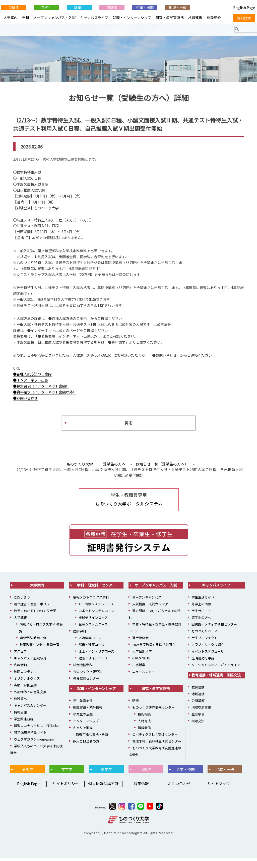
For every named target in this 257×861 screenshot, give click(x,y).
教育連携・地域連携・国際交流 (216, 677)
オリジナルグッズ (27, 681)
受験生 (14, 7)
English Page (28, 786)
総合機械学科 (83, 667)
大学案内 (11, 17)
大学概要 (20, 620)
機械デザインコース (93, 620)
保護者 (112, 7)
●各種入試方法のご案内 (32, 375)
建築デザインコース (93, 661)
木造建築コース (90, 640)
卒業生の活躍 (83, 717)
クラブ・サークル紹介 (207, 647)
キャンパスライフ (94, 17)
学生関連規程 (23, 722)
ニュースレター (143, 674)
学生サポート (201, 613)
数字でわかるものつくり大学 (35, 613)
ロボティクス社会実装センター (155, 737)
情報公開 (20, 715)
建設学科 (79, 634)
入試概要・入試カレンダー (151, 607)
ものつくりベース (204, 634)
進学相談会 (140, 640)
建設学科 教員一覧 (33, 640)
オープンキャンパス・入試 (55, 17)
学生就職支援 (83, 703)
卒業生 (79, 7)
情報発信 (144, 730)
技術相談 (144, 717)
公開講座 (198, 703)
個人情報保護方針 (103, 786)
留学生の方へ (201, 620)
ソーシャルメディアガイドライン (215, 667)
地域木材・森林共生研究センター (156, 744)
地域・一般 (177, 7)
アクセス (20, 654)
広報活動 (20, 667)
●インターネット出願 (30, 381)
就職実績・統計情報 (87, 710)
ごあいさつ (22, 600)
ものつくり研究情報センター (153, 710)
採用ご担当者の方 (86, 744)
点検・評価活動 (25, 688)
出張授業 (138, 667)
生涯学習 (198, 717)
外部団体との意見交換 (30, 694)
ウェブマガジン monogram (34, 742)
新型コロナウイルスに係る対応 (36, 728)
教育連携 (198, 690)
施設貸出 (20, 701)
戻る (128, 425)
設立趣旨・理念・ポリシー (33, 607)
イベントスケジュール (207, 654)
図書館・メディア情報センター (214, 627)
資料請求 (244, 18)
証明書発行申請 (202, 661)
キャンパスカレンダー (30, 708)
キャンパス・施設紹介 (30, 661)
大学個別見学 (142, 654)
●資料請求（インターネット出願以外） (44, 393)
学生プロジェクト (204, 640)
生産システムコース (93, 627)
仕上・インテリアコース (96, 654)
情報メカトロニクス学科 (91, 600)
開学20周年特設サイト (30, 735)
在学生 (46, 7)
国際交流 (198, 724)
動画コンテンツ (25, 674)
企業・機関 (145, 7)
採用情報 (141, 786)
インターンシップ (86, 724)
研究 (135, 703)
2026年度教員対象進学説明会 (153, 647)
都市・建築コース (91, 647)
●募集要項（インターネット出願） (41, 387)
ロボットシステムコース (96, 613)
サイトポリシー (65, 786)
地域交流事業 (201, 710)
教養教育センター (86, 681)
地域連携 (195, 17)
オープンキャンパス (146, 600)
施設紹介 (214, 17)
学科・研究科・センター (96, 588)
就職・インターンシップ (132, 17)
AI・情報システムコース (96, 607)
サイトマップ (218, 786)
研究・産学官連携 (170, 17)
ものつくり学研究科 (87, 674)
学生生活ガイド (202, 600)
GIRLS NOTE (141, 661)
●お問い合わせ (25, 399)
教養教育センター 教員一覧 (39, 647)
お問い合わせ (179, 786)
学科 (25, 17)
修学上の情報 (201, 607)
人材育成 (144, 724)
